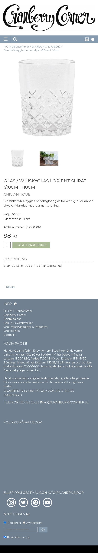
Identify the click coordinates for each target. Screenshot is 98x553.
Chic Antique (52, 46)
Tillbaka (10, 287)
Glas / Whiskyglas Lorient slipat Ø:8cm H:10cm (31, 50)
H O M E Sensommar (16, 46)
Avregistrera (34, 523)
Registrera (14, 523)
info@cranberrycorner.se (64, 402)
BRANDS (36, 46)
